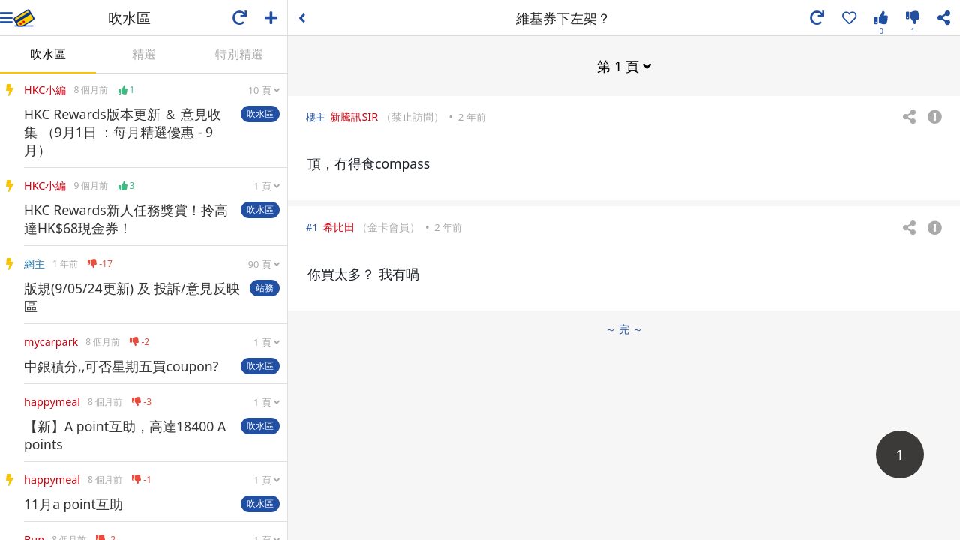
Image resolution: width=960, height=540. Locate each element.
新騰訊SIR (354, 117)
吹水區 (48, 54)
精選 (144, 54)
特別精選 (239, 54)
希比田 (339, 227)
